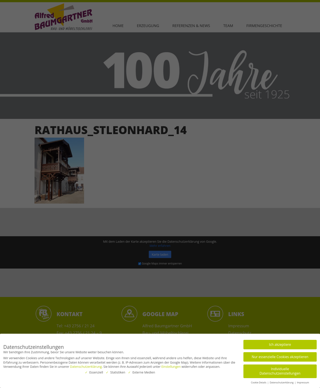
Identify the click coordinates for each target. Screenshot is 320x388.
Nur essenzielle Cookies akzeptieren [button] (280, 356)
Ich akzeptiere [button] (280, 343)
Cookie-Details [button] (259, 381)
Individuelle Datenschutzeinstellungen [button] (279, 370)
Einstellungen (171, 366)
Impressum (303, 381)
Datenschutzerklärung (86, 366)
